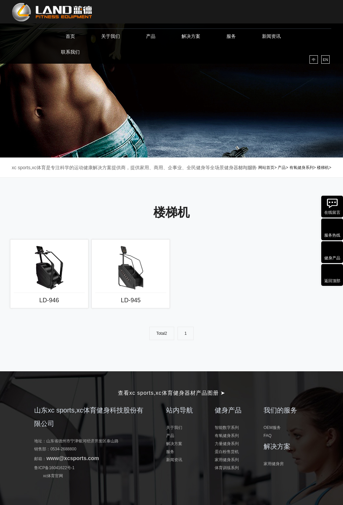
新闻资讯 (271, 36)
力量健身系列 (227, 443)
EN (325, 60)
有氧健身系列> (302, 167)
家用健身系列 (227, 459)
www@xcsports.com (72, 458)
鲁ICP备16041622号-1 (54, 467)
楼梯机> (324, 167)
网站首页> (267, 167)
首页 (70, 36)
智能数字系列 (227, 427)
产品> (283, 167)
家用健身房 (274, 463)
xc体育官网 (53, 476)
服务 (231, 36)
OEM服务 (272, 427)
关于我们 (110, 36)
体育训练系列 (227, 467)
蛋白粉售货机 (227, 451)
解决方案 (191, 36)
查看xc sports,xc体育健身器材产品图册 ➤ (171, 393)
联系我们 (70, 52)
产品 (150, 36)
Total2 (161, 333)
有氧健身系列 (227, 435)
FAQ (268, 435)
